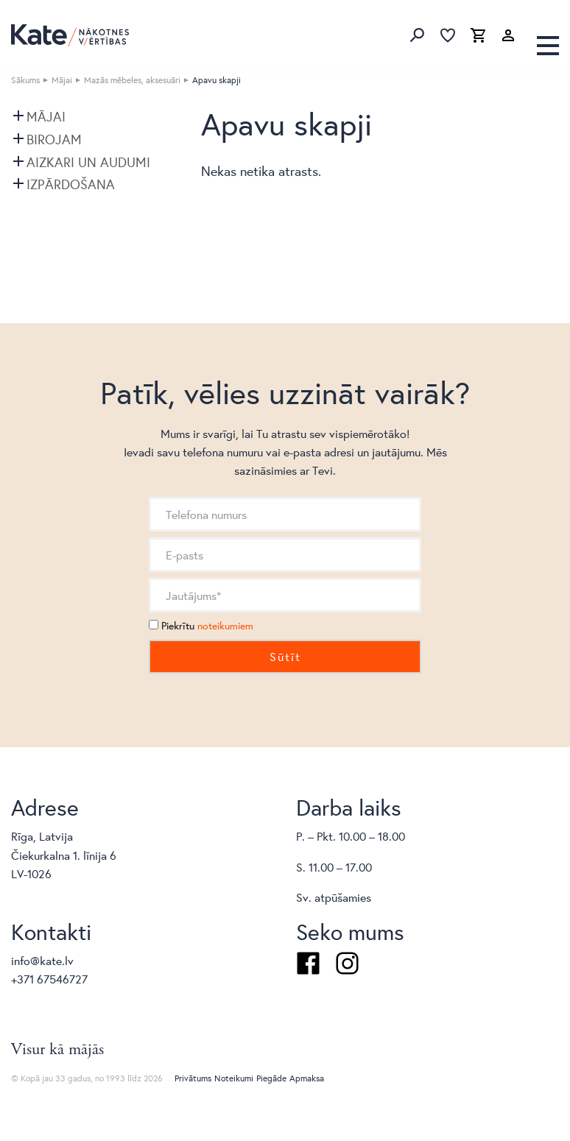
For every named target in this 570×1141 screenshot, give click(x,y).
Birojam (54, 139)
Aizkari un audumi (88, 162)
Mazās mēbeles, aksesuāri (132, 79)
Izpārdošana (71, 184)
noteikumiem (225, 625)
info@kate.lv (42, 960)
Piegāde (271, 1078)
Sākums (25, 79)
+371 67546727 (49, 978)
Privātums (193, 1078)
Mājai (62, 79)
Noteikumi (233, 1078)
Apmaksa (306, 1078)
